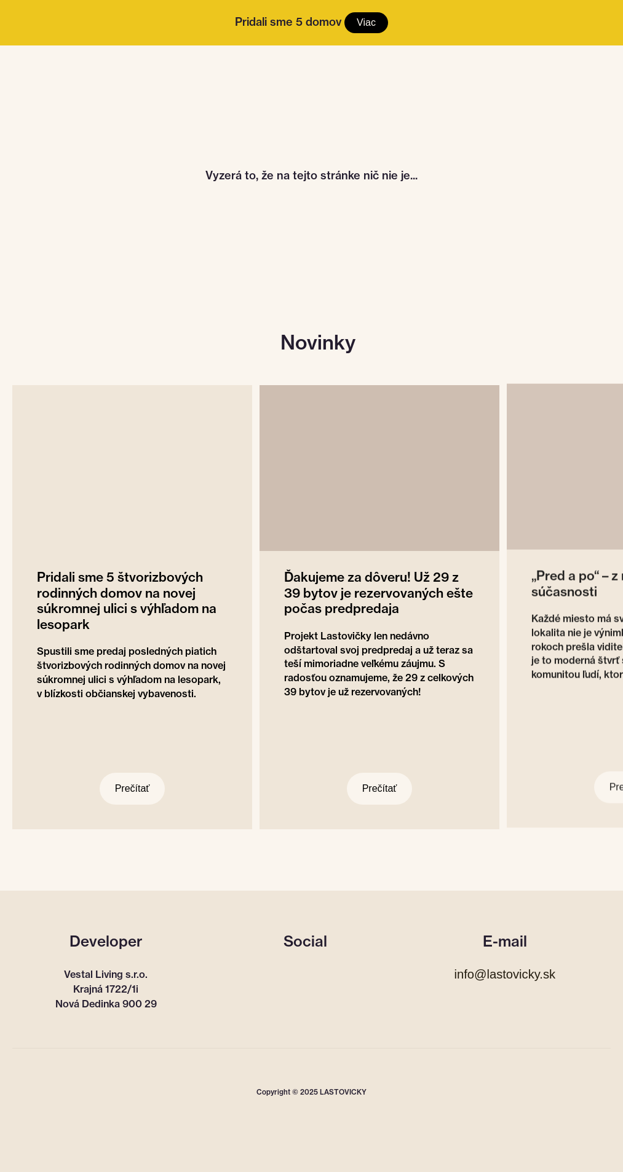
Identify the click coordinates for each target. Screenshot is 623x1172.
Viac (366, 22)
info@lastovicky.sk (504, 974)
